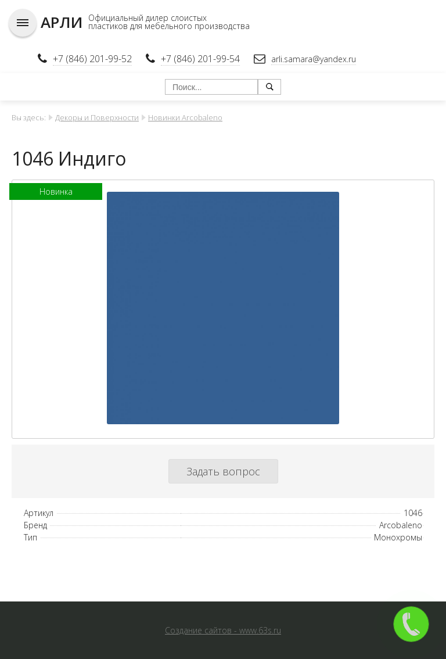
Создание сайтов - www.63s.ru (223, 630)
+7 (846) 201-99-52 (92, 58)
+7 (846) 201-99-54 (200, 58)
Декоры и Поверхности (97, 117)
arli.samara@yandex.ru (313, 59)
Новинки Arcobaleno (185, 117)
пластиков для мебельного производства (169, 25)
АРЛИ (61, 22)
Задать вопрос (223, 471)
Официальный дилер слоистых (147, 17)
